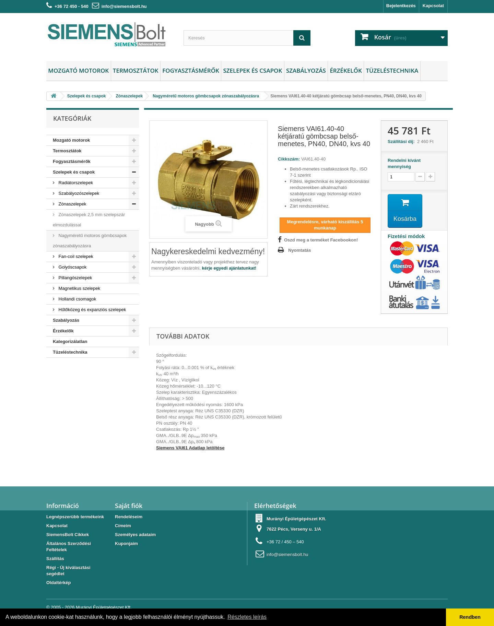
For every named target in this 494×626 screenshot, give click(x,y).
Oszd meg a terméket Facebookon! (321, 240)
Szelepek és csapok (252, 70)
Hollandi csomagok (76, 299)
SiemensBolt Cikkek (67, 534)
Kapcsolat (433, 5)
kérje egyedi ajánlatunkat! (229, 268)
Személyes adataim (135, 534)
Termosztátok (135, 70)
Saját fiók (128, 505)
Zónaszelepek (71, 203)
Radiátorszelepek (75, 182)
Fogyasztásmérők (190, 70)
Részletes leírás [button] (247, 617)
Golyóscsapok (71, 267)
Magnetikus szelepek (78, 288)
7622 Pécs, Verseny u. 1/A (294, 529)
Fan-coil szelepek (75, 256)
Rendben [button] (470, 617)
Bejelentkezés (401, 5)
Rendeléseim (128, 516)
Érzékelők (346, 70)
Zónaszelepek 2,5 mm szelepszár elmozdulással (89, 219)
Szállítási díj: (402, 141)
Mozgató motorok (78, 70)
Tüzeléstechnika (392, 70)
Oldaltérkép (58, 582)
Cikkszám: (289, 159)
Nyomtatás (299, 250)
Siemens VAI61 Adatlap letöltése (190, 447)
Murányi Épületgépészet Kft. (104, 607)
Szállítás (55, 558)
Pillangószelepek (74, 277)
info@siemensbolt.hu (124, 6)
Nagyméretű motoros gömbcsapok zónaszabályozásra (90, 240)
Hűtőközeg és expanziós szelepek (91, 309)
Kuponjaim (126, 543)
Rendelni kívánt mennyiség (404, 163)
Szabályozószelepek (78, 193)
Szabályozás (306, 70)
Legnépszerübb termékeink (75, 516)
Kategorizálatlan (70, 341)
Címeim (123, 525)
